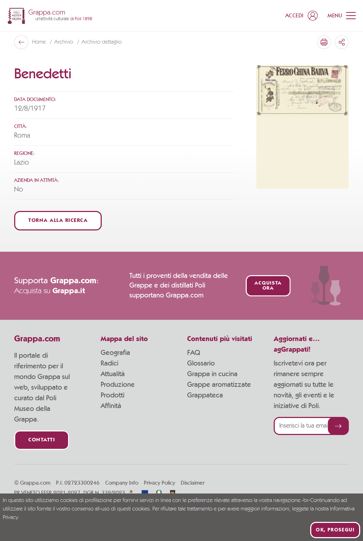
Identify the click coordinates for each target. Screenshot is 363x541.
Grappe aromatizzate (219, 384)
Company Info (121, 483)
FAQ (193, 352)
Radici (109, 363)
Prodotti (112, 395)
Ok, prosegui (335, 530)
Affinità (111, 405)
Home (39, 42)
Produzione (118, 384)
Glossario (201, 363)
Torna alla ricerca (58, 220)
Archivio (64, 42)
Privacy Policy (159, 483)
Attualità (113, 374)
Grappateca (205, 395)
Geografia (115, 352)
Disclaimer (193, 483)
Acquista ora (268, 285)
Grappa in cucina (212, 374)
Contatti (41, 440)
